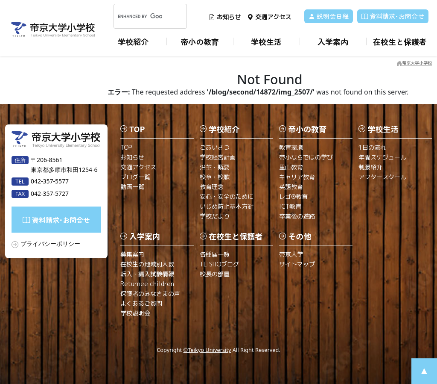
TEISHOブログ (219, 264)
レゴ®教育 (293, 196)
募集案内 (132, 254)
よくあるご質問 (141, 303)
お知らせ (225, 16)
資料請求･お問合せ (392, 16)
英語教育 (291, 187)
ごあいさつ (215, 147)
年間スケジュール (382, 157)
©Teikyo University (207, 350)
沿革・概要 (215, 167)
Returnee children (147, 284)
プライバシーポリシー (50, 243)
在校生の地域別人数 (147, 264)
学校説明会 (135, 313)
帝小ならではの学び (306, 157)
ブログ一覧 (135, 177)
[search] (140, 16)
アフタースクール (382, 177)
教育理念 (212, 187)
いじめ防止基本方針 (226, 206)
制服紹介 (370, 167)
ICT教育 (290, 206)
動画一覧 (132, 187)
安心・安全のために (226, 196)
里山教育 (291, 167)
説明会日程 (329, 16)
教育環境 (291, 147)
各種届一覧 (215, 254)
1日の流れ (372, 147)
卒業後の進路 (297, 216)
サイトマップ (297, 264)
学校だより (215, 216)
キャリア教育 (297, 177)
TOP (126, 147)
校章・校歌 (215, 177)
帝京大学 (291, 254)
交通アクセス (269, 16)
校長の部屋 (215, 274)
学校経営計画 (218, 157)
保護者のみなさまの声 (150, 293)
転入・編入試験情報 (147, 274)
